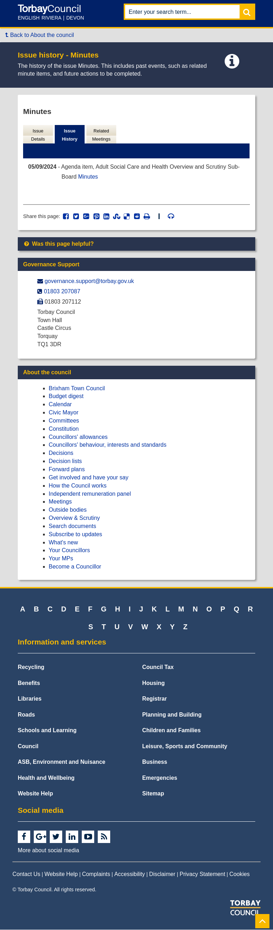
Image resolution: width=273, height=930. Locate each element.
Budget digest (66, 397)
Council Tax (158, 667)
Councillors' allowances (78, 437)
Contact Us (26, 875)
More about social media (48, 851)
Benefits (29, 683)
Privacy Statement (202, 875)
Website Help (35, 794)
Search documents (72, 526)
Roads (26, 715)
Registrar (154, 699)
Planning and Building (172, 715)
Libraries (30, 699)
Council (28, 747)
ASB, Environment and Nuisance (61, 762)
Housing (153, 683)
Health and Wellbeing (46, 778)
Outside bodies (68, 510)
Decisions (61, 454)
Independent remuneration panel (90, 494)
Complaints (96, 875)
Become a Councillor (75, 567)
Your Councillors (69, 551)
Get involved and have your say (88, 478)
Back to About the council (39, 35)
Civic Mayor (64, 413)
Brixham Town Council (77, 389)
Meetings (60, 502)
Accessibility (129, 875)
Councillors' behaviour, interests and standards (107, 445)
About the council (47, 373)
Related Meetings (101, 135)
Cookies (239, 875)
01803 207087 (62, 292)
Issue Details (38, 135)
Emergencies (159, 778)
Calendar (60, 405)
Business (154, 762)
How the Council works (78, 486)
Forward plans (67, 470)
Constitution (64, 429)
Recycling (31, 667)
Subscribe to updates (75, 535)
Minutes (88, 177)
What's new (63, 543)
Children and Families (171, 731)
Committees (64, 421)
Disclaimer (162, 875)
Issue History (69, 135)
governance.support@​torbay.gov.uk (89, 281)
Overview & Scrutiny (74, 518)
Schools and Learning (47, 731)
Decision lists (65, 461)
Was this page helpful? (58, 244)
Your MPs (61, 559)
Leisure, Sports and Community (184, 747)
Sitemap (153, 794)
